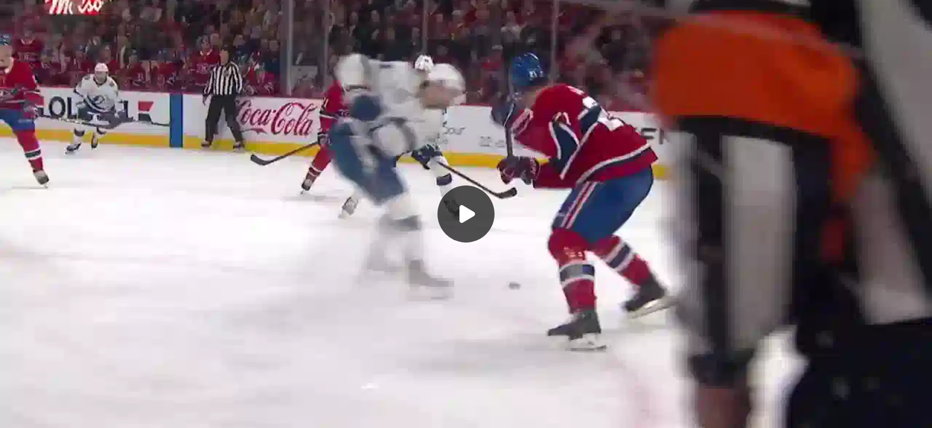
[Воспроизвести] (466, 214)
